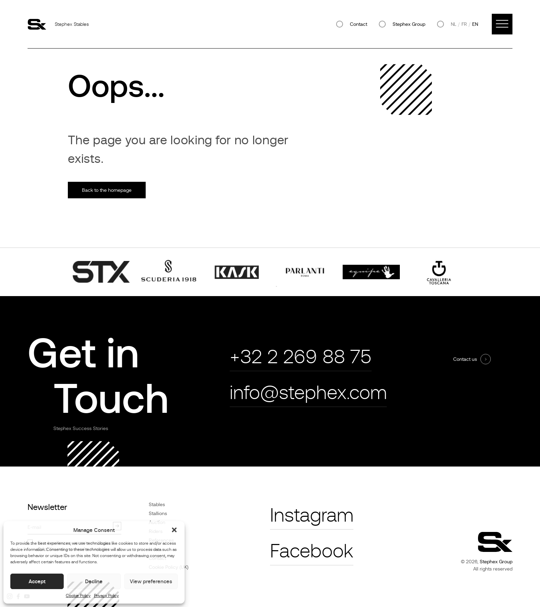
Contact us (465, 359)
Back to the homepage (107, 190)
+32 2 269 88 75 (301, 357)
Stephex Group (409, 24)
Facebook (311, 551)
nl (453, 24)
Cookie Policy (78, 595)
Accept (37, 581)
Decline (94, 581)
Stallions (158, 513)
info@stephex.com (308, 393)
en (475, 24)
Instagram (311, 515)
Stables (157, 504)
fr (464, 24)
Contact (358, 24)
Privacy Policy (106, 595)
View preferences (151, 581)
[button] (174, 529)
